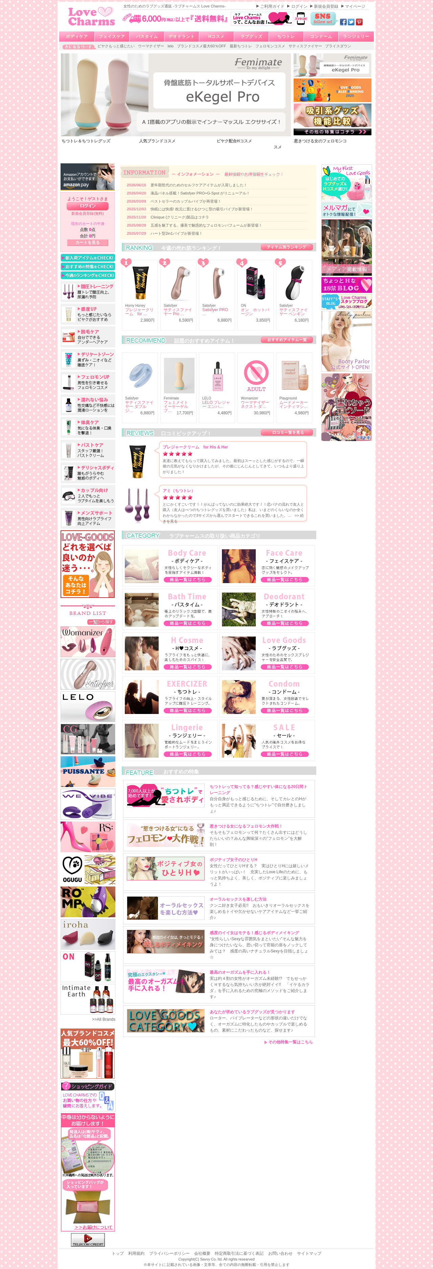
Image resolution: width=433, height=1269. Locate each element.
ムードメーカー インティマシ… (293, 404)
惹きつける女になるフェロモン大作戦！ (246, 826)
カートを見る (87, 242)
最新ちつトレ (241, 46)
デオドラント (181, 36)
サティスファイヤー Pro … (178, 311)
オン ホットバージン (255, 311)
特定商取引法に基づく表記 (240, 1253)
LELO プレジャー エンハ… (216, 404)
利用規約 (136, 1253)
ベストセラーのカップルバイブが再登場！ (186, 201)
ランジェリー (356, 36)
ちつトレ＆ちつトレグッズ (86, 141)
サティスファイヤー (306, 46)
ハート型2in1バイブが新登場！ (177, 233)
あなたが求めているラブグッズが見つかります (252, 1012)
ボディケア (77, 36)
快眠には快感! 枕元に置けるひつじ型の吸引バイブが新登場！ (202, 209)
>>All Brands (103, 1019)
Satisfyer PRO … (215, 311)
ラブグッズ (252, 36)
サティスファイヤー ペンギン (293, 311)
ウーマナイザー (151, 46)
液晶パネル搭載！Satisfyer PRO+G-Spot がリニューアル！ (200, 193)
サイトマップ (309, 1253)
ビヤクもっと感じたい (116, 46)
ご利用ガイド (273, 6)
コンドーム (321, 36)
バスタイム (147, 36)
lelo (171, 46)
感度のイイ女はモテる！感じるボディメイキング (254, 932)
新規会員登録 (326, 6)
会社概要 (202, 1253)
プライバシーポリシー (170, 1253)
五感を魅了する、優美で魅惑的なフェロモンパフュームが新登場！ (206, 225)
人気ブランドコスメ (157, 141)
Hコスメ (216, 36)
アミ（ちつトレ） (179, 490)
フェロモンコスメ (270, 46)
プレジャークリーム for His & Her (195, 447)
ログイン (300, 6)
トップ (118, 1253)
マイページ (355, 6)
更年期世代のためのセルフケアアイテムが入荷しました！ (199, 185)
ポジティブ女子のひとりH (233, 859)
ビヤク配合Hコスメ (234, 141)
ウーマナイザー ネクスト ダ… (255, 404)
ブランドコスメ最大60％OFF (202, 46)
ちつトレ (286, 36)
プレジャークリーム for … (139, 311)
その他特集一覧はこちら (288, 1042)
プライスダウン (338, 46)
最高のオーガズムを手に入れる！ (240, 972)
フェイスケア (112, 36)
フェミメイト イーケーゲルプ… (176, 406)
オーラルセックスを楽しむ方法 (238, 899)
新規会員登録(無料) (87, 213)
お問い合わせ (281, 1253)
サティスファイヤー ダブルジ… (139, 406)
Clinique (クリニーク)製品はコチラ (180, 217)
